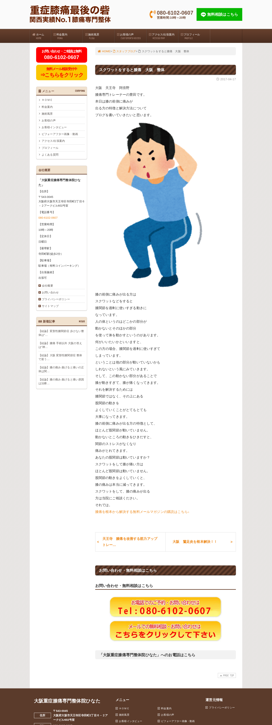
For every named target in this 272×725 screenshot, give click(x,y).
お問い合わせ (50, 292)
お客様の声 (131, 36)
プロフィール (195, 36)
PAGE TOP (226, 676)
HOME (104, 51)
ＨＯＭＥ (47, 100)
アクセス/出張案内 (163, 36)
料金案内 (68, 36)
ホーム (41, 36)
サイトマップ (50, 306)
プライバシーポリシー (56, 299)
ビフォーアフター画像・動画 (60, 134)
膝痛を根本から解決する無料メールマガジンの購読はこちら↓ (142, 512)
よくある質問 (50, 154)
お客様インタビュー (54, 127)
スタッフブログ (124, 51)
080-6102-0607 (48, 217)
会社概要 (47, 285)
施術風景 (100, 36)
